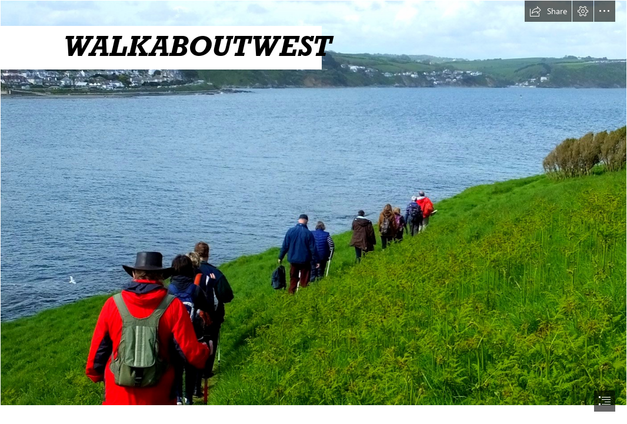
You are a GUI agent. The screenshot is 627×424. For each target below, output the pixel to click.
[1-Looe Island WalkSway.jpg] (313, 203)
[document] (313, 212)
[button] (548, 11)
